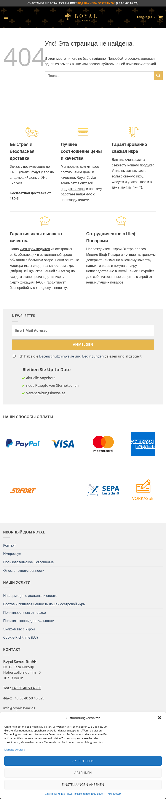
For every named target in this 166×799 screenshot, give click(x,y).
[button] (159, 718)
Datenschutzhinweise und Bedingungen (71, 356)
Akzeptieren (83, 761)
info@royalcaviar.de (19, 708)
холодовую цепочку (51, 287)
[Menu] (5, 17)
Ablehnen (83, 772)
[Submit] (158, 75)
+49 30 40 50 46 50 (26, 688)
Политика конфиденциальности (86, 794)
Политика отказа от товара (24, 612)
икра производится (35, 248)
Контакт (9, 545)
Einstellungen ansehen (83, 784)
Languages (146, 17)
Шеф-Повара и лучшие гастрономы (127, 254)
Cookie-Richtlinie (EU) (20, 637)
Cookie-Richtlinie (55, 794)
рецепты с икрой (135, 276)
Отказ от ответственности (23, 570)
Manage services (14, 749)
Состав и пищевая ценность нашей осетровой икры (44, 604)
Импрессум (114, 794)
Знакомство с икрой (19, 629)
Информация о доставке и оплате (30, 595)
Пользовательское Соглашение (28, 562)
